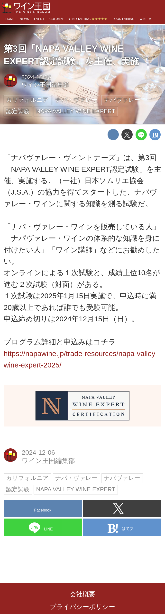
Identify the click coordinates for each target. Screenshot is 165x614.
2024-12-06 (36, 77)
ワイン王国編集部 (45, 85)
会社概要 (82, 594)
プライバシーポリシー (82, 606)
